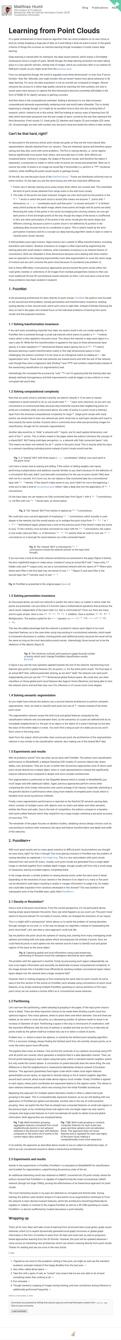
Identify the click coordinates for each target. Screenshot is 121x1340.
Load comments (19, 1311)
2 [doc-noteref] (102, 440)
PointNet (79, 298)
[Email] (48, 1335)
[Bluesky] (61, 1335)
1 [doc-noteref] (68, 176)
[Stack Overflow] (73, 1335)
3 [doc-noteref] (34, 757)
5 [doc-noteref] (69, 973)
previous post (64, 68)
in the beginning (49, 857)
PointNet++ (68, 891)
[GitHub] (54, 1335)
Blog (85, 7)
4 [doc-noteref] (44, 921)
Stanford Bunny (60, 176)
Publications (100, 7)
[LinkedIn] (67, 1335)
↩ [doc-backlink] (85, 1265)
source (65, 584)
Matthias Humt (28, 6)
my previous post (46, 486)
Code (11, 1253)
